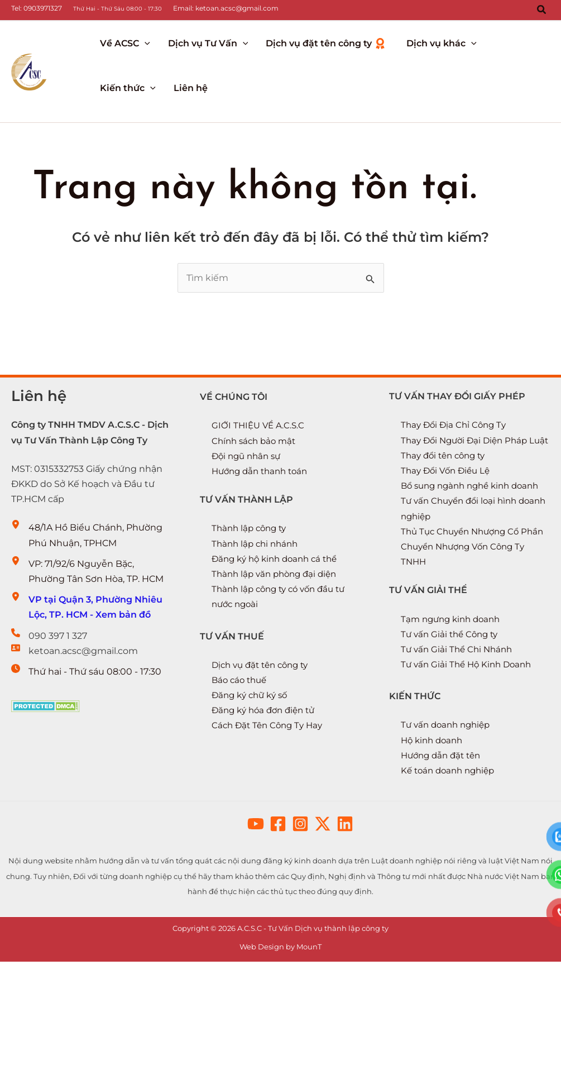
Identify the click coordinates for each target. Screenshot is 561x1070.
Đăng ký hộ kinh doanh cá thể (279, 558)
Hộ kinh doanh (434, 770)
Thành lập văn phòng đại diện (278, 574)
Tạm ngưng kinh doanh (454, 649)
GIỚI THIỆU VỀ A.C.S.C (260, 425)
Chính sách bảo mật (256, 441)
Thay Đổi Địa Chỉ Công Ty (456, 424)
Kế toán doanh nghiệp (451, 800)
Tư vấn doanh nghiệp (448, 755)
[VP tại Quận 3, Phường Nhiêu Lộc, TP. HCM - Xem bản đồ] (91, 607)
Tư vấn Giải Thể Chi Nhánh (459, 679)
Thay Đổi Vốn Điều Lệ (448, 485)
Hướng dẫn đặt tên (444, 785)
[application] (144, 43)
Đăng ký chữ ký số (253, 695)
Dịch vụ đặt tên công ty (264, 665)
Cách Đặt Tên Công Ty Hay (270, 725)
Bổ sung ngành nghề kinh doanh (475, 500)
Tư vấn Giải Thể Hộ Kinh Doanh (469, 694)
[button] (542, 10)
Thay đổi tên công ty (446, 470)
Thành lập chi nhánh (257, 543)
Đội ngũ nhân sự (249, 456)
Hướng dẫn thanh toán (263, 471)
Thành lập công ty (251, 528)
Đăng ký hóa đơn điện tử (267, 710)
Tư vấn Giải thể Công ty (452, 664)
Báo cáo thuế (241, 680)
